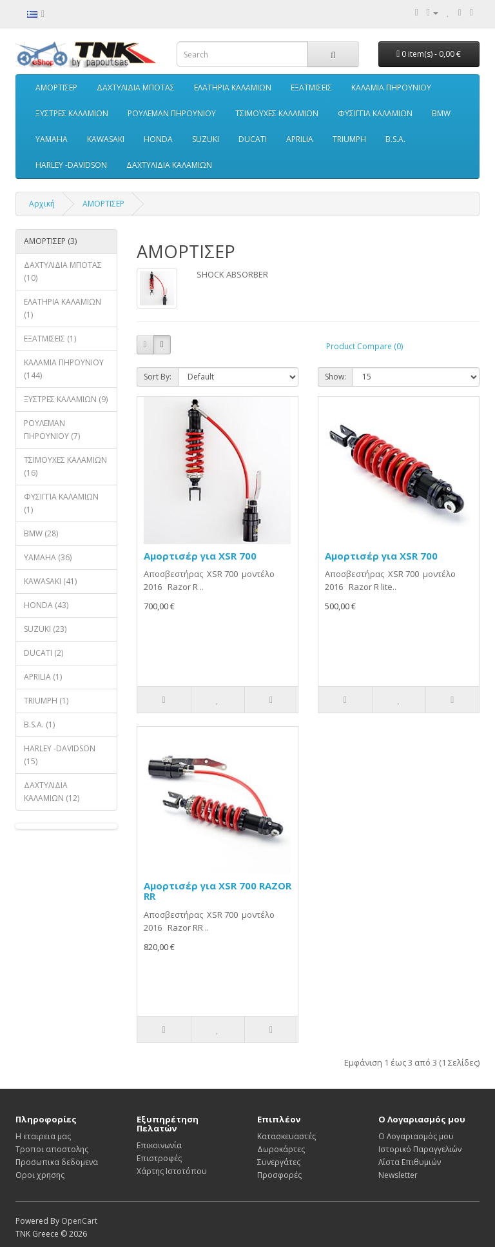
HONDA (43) (46, 605)
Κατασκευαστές (286, 1136)
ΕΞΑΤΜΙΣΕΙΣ (311, 87)
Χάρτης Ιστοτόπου (172, 1171)
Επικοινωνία (159, 1145)
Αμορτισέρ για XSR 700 (200, 555)
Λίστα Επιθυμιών (409, 1162)
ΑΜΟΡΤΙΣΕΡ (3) (50, 241)
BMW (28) (41, 533)
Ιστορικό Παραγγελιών (419, 1149)
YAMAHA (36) (48, 557)
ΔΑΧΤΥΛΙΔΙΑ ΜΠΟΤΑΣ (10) (63, 271)
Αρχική (42, 203)
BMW (441, 113)
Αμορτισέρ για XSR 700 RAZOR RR (217, 891)
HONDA (158, 139)
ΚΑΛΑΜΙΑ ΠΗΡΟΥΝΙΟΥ (391, 87)
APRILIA (299, 139)
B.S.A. (395, 139)
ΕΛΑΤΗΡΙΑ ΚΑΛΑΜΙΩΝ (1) (62, 308)
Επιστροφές (159, 1158)
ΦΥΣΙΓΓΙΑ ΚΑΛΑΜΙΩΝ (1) (61, 503)
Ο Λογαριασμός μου (416, 1136)
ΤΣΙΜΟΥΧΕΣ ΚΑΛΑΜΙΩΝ (276, 113)
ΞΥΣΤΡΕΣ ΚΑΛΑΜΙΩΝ (71, 113)
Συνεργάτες (278, 1162)
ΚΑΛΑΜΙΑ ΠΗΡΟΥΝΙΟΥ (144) (64, 369)
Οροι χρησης (39, 1175)
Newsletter (398, 1175)
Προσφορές (279, 1175)
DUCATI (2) (43, 652)
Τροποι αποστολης (51, 1149)
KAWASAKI (105, 139)
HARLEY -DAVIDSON (71, 164)
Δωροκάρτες (281, 1149)
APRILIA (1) (43, 676)
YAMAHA (51, 139)
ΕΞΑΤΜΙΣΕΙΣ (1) (50, 338)
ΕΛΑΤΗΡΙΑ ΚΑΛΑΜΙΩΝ (232, 87)
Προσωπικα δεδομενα (56, 1162)
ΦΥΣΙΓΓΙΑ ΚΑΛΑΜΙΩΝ (375, 113)
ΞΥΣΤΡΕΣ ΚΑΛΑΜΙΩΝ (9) (66, 399)
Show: (335, 376)
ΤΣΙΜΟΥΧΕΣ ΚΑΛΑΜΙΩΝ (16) (65, 466)
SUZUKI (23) (45, 629)
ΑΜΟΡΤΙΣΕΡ (56, 87)
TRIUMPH (349, 139)
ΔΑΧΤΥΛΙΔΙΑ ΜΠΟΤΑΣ (136, 87)
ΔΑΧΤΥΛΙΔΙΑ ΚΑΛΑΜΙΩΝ (169, 164)
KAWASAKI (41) (50, 581)
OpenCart (79, 1220)
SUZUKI (205, 139)
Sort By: (157, 376)
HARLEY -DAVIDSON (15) (59, 755)
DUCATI (252, 139)
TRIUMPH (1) (46, 700)
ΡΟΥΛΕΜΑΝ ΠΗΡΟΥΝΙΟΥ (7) (52, 429)
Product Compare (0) (364, 346)
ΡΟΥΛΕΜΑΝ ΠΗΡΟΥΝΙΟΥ (172, 113)
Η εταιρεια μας (43, 1136)
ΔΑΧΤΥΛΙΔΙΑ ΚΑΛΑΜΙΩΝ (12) (51, 792)
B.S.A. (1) (39, 724)
